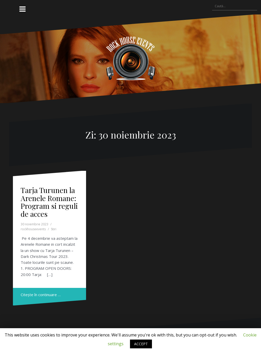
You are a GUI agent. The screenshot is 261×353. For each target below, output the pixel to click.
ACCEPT (141, 343)
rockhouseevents (33, 229)
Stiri (53, 229)
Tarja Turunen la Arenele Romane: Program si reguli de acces (49, 202)
